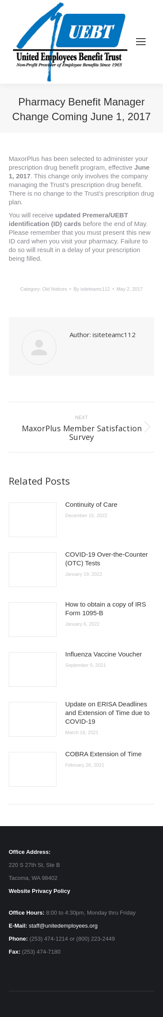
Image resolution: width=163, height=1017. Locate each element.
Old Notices (54, 289)
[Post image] (33, 519)
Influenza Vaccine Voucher (103, 654)
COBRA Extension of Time (103, 754)
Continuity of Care (91, 504)
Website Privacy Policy (39, 891)
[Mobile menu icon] (141, 41)
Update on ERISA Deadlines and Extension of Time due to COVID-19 (107, 712)
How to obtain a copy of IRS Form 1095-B (105, 608)
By (91, 289)
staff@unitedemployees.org (63, 925)
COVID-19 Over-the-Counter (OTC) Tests (106, 559)
